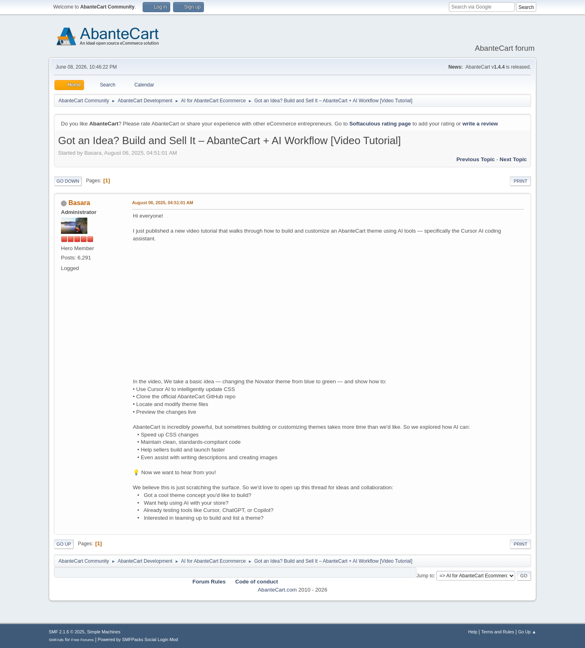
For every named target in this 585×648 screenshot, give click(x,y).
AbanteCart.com (277, 590)
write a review (480, 124)
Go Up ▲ (527, 631)
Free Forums (82, 639)
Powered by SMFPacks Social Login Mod (138, 639)
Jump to (425, 576)
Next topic (513, 159)
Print (520, 181)
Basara (79, 202)
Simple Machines (103, 631)
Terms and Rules (497, 631)
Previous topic (475, 159)
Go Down (67, 181)
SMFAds (56, 639)
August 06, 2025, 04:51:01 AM (162, 202)
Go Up (63, 544)
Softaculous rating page (380, 124)
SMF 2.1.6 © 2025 (66, 631)
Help (472, 631)
